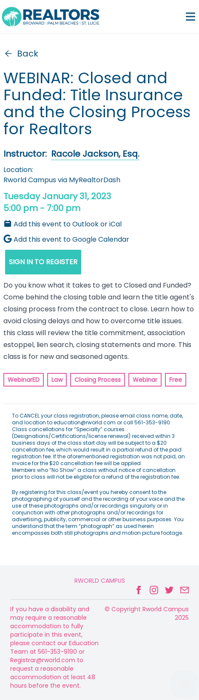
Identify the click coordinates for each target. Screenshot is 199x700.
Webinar (145, 379)
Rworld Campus (99, 580)
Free (175, 379)
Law (57, 379)
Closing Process (97, 379)
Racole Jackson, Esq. (95, 154)
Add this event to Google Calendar (66, 239)
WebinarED (24, 379)
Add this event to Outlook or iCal (62, 224)
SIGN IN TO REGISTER (43, 262)
